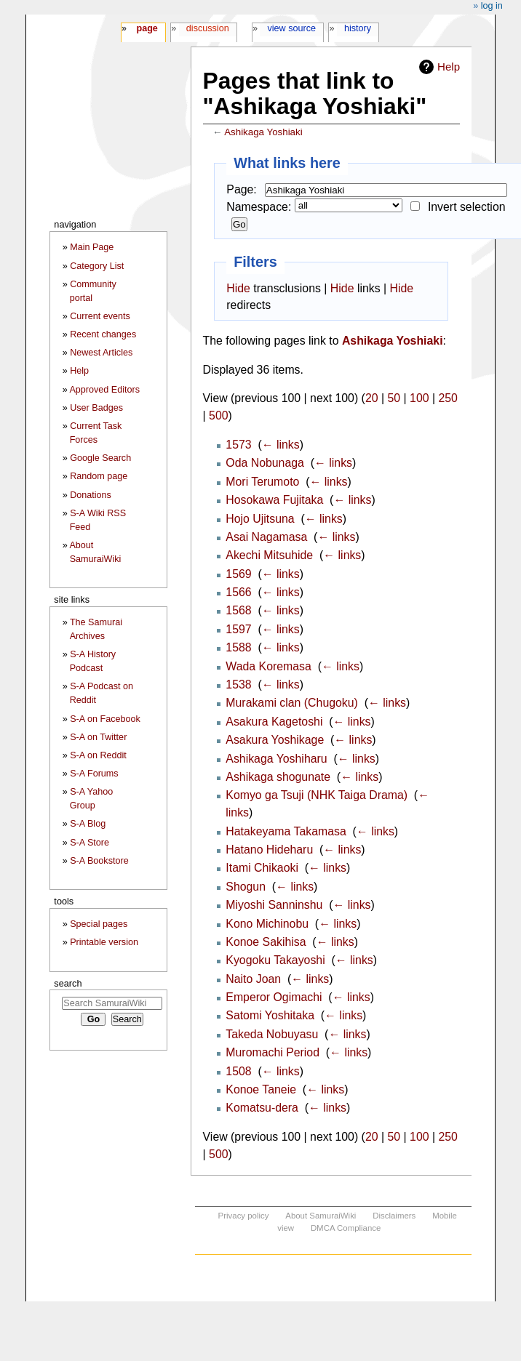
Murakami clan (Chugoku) (292, 702)
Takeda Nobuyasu (272, 1034)
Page (146, 28)
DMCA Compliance (346, 1228)
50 (393, 398)
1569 (238, 574)
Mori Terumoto (262, 481)
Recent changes (103, 334)
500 (218, 415)
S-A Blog (88, 824)
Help (448, 66)
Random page (98, 476)
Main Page (92, 247)
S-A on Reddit (98, 755)
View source (292, 28)
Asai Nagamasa (266, 537)
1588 (238, 647)
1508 (238, 1071)
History (357, 28)
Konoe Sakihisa (266, 942)
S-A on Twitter (98, 737)
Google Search (100, 458)
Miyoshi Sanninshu (274, 905)
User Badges (96, 408)
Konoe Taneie (261, 1089)
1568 (238, 610)
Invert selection (467, 207)
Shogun (246, 886)
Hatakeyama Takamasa (286, 831)
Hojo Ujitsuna (260, 519)
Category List (97, 266)
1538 (238, 684)
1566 (238, 592)
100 (419, 398)
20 (371, 398)
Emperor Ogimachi (274, 997)
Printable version (104, 942)
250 (447, 398)
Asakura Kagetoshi (274, 721)
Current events (100, 316)
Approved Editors (104, 390)
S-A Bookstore (99, 861)
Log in (492, 6)
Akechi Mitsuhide (269, 555)
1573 (238, 444)
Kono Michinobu (267, 924)
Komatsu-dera (262, 1107)
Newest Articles (101, 353)
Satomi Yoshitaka (270, 1015)
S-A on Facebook (105, 719)
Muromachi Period (272, 1052)
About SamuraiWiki (320, 1215)
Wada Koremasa (268, 666)
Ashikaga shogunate (278, 777)
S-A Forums (94, 773)
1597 (238, 629)
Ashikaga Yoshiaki (263, 132)
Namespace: (258, 207)
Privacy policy (243, 1215)
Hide (238, 288)
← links (281, 444)
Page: (241, 189)
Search (67, 983)
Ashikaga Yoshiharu (276, 758)
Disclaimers (394, 1215)
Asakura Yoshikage (275, 740)
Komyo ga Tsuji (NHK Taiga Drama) (316, 795)
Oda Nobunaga (265, 463)
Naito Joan (253, 979)
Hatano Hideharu (269, 849)
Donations (90, 495)
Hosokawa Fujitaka (274, 500)
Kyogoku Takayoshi (275, 960)
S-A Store (89, 843)
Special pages (98, 924)
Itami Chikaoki (262, 868)
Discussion (207, 28)
